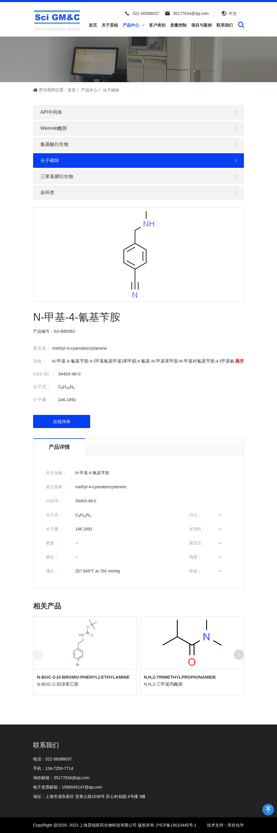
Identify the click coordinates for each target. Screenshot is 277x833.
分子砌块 (111, 90)
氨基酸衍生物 (139, 144)
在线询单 (62, 421)
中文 (233, 13)
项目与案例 (201, 25)
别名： (39, 360)
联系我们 (224, 25)
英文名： (42, 348)
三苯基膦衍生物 (139, 176)
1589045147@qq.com (82, 787)
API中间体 (139, 112)
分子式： (42, 386)
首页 (93, 25)
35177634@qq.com (191, 13)
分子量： (42, 399)
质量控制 (178, 25)
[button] (239, 654)
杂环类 (139, 192)
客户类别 (157, 25)
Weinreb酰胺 (139, 128)
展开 (239, 360)
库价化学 (236, 825)
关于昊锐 (110, 25)
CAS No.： (43, 373)
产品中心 (133, 25)
